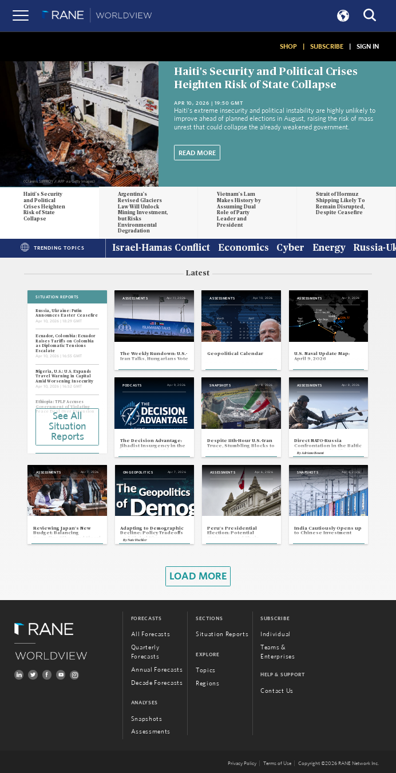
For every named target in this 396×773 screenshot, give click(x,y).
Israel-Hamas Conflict (161, 248)
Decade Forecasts (157, 683)
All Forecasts (151, 634)
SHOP (288, 46)
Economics (243, 248)
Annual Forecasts (157, 669)
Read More (197, 152)
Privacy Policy (242, 763)
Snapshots (147, 719)
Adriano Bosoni (313, 453)
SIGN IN (368, 46)
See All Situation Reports (67, 426)
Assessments (151, 731)
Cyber (290, 248)
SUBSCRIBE (326, 46)
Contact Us (277, 691)
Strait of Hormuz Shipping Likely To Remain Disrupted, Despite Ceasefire (340, 203)
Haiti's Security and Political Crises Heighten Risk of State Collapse (44, 207)
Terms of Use (277, 763)
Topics (206, 670)
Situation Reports (222, 634)
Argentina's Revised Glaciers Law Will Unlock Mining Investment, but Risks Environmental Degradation (143, 213)
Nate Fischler (137, 540)
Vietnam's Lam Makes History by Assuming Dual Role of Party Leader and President (239, 209)
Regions (208, 683)
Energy (329, 248)
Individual (275, 634)
